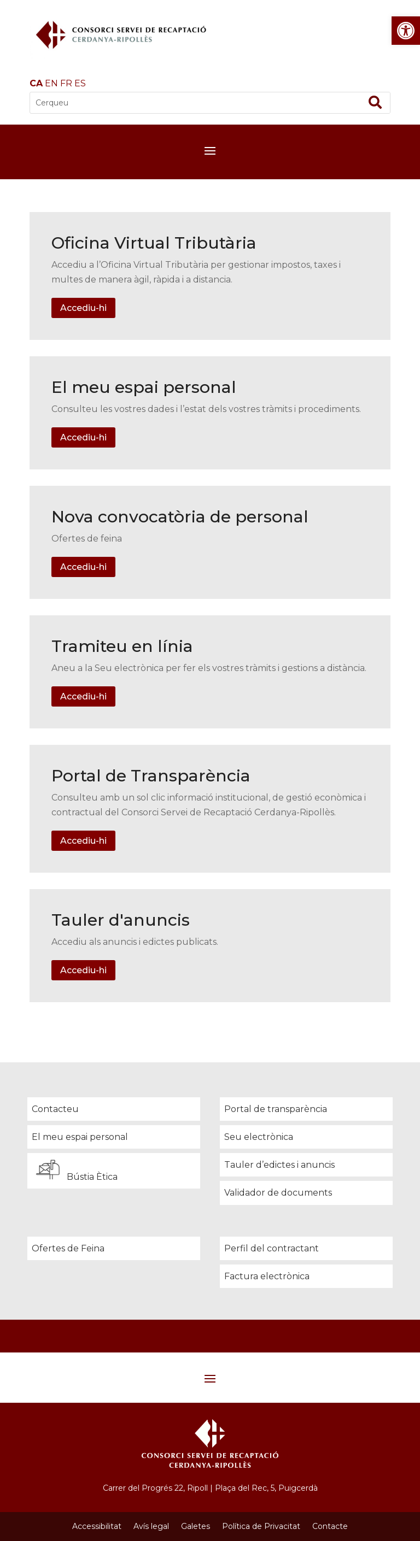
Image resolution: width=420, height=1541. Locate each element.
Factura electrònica (267, 1276)
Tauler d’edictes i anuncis (279, 1165)
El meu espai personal (80, 1137)
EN (51, 83)
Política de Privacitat (261, 1526)
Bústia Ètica (75, 1169)
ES (80, 83)
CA (36, 83)
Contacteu (55, 1109)
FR (66, 83)
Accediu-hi (83, 308)
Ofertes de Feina (68, 1248)
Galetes (195, 1526)
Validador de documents (278, 1192)
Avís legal (151, 1526)
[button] (406, 30)
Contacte (330, 1526)
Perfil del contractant (271, 1248)
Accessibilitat (96, 1526)
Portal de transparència (275, 1109)
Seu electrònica (258, 1137)
